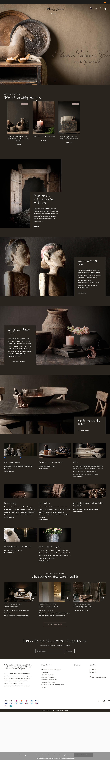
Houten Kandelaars (18, 362)
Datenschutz (44, 672)
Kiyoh (66, 710)
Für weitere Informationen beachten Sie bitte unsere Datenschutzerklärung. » (55, 758)
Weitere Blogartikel (55, 624)
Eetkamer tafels (83, 430)
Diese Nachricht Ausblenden (83, 755)
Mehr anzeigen (9, 471)
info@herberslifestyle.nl (99, 677)
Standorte (77, 665)
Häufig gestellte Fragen (48, 682)
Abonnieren (69, 651)
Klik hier (36, 226)
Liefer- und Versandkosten (48, 677)
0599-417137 (95, 669)
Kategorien (55, 14)
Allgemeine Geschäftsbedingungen (51, 669)
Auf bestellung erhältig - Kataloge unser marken (52, 686)
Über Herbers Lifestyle (47, 674)
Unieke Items (82, 293)
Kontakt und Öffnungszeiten (49, 679)
